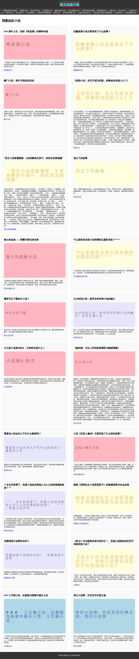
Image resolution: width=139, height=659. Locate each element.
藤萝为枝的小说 (60, 10)
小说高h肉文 (8, 386)
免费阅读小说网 (9, 577)
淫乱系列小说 (35, 10)
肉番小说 (113, 10)
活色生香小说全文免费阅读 (102, 12)
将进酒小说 (8, 70)
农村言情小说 (78, 337)
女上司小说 (77, 423)
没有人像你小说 (78, 474)
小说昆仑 (76, 585)
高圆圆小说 (24, 10)
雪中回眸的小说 (73, 10)
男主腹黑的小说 (130, 12)
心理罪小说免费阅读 (44, 12)
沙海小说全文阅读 (88, 10)
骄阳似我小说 (102, 10)
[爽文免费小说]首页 (10, 10)
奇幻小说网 (77, 646)
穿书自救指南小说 (69, 12)
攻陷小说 (76, 147)
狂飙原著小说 (78, 70)
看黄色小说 (8, 470)
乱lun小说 (122, 10)
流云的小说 (77, 197)
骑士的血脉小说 (9, 288)
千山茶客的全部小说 (80, 276)
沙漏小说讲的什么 (84, 12)
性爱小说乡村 (8, 530)
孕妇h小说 (9, 12)
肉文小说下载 (8, 335)
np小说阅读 (30, 12)
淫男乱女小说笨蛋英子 (81, 523)
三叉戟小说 (8, 646)
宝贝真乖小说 (47, 10)
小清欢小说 (119, 12)
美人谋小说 (19, 12)
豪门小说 (7, 119)
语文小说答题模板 (10, 229)
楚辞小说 (57, 12)
